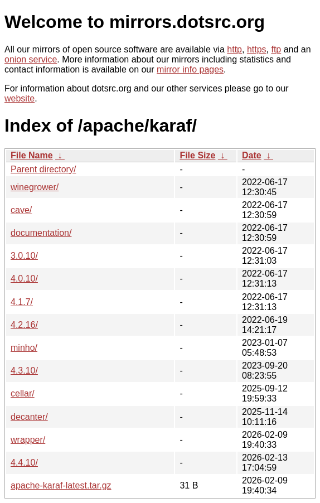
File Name (32, 155)
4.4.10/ (24, 462)
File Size (197, 155)
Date (251, 155)
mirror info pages (190, 69)
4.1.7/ (22, 302)
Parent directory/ (43, 169)
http (234, 49)
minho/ (24, 347)
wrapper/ (28, 439)
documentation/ (41, 233)
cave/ (21, 210)
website (19, 98)
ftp (276, 49)
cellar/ (23, 393)
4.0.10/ (24, 278)
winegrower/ (35, 187)
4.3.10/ (24, 370)
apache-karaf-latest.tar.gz (61, 485)
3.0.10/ (24, 255)
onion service (30, 59)
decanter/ (29, 417)
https (256, 49)
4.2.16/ (24, 325)
